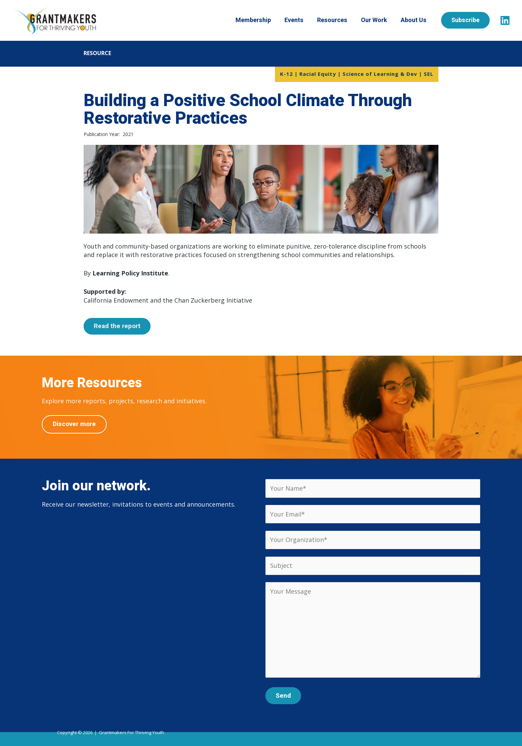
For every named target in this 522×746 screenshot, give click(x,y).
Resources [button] (336, 20)
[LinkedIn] (505, 20)
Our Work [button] (378, 20)
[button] (470, 20)
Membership (257, 20)
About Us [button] (418, 20)
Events (298, 20)
